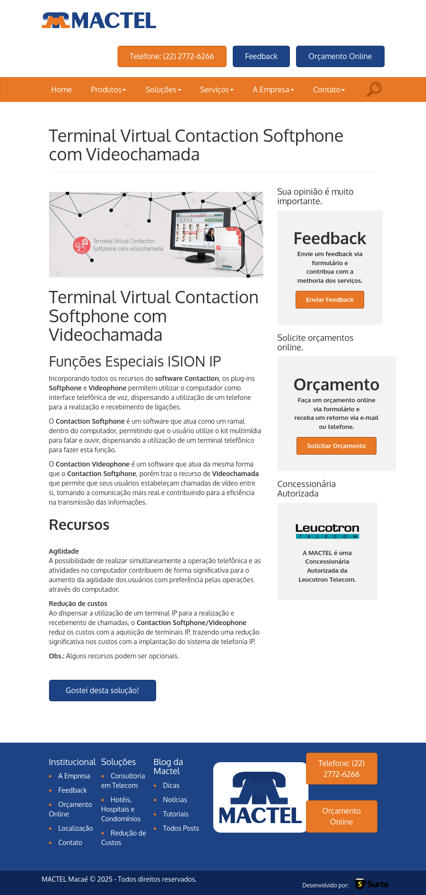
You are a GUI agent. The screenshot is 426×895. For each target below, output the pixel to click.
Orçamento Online (340, 56)
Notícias (175, 800)
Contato (329, 89)
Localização (76, 828)
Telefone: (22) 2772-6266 (172, 56)
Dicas (171, 785)
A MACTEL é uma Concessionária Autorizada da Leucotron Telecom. (327, 553)
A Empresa (273, 89)
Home (61, 89)
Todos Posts (181, 828)
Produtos (108, 89)
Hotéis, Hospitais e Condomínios (121, 809)
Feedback (261, 56)
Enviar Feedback (330, 299)
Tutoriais (176, 814)
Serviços (217, 89)
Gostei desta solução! (102, 690)
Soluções (163, 89)
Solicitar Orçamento (336, 445)
